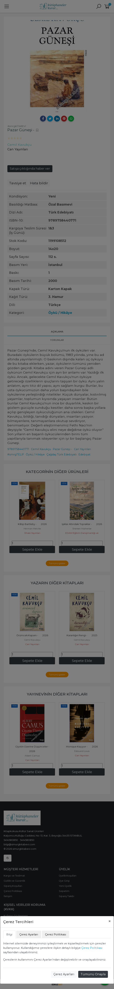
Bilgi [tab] (9, 934)
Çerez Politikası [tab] (55, 934)
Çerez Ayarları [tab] (28, 934)
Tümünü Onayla (93, 974)
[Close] (109, 921)
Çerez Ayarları (63, 974)
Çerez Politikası (91, 948)
